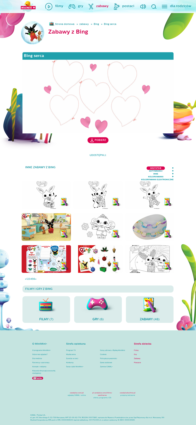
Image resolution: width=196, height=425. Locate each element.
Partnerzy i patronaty (40, 355)
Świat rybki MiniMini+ (74, 359)
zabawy (84, 24)
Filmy (136, 342)
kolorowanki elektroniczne (157, 168)
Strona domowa (64, 24)
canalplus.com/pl (77, 385)
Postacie (137, 355)
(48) (149, 301)
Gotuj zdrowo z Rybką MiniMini (112, 342)
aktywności (100, 168)
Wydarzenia (71, 346)
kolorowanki (129, 168)
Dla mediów (37, 350)
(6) (98, 301)
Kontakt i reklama (39, 359)
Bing (96, 24)
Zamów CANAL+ (106, 359)
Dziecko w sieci (72, 350)
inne (114, 168)
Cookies (103, 346)
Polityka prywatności (108, 350)
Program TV (71, 342)
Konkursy (70, 355)
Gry (135, 346)
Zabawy (137, 350)
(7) (46, 301)
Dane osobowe (106, 355)
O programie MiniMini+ (41, 342)
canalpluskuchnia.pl (127, 385)
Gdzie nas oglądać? (40, 346)
